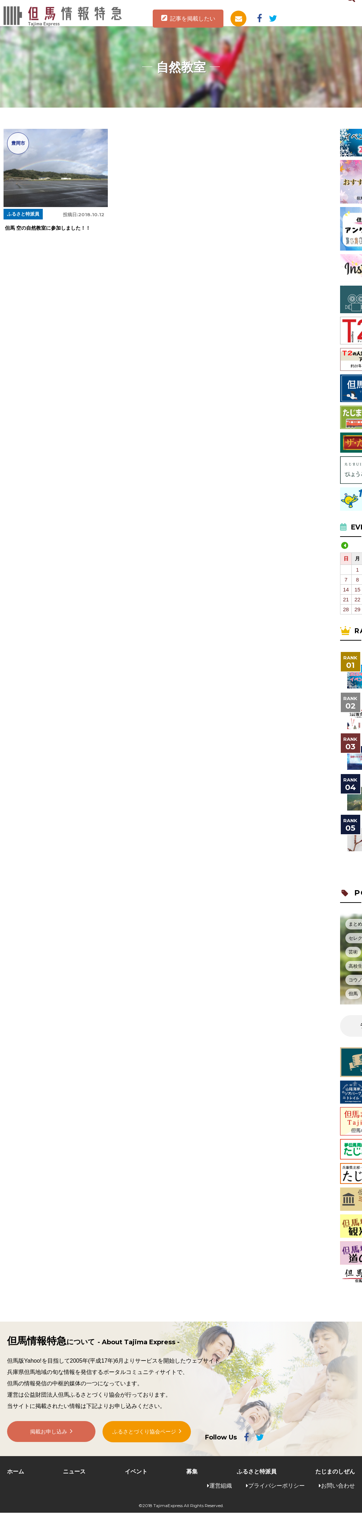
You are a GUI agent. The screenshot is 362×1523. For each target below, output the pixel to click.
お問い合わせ (338, 1486)
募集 (192, 1471)
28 (346, 609)
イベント (136, 1471)
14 (346, 589)
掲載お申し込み (49, 1433)
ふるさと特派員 (256, 1471)
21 (346, 599)
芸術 (353, 952)
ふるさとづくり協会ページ (144, 1433)
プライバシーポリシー (276, 1486)
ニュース (74, 1471)
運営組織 (220, 1486)
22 (358, 599)
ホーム (15, 1471)
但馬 (353, 993)
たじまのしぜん (335, 1471)
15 (358, 589)
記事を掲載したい (192, 19)
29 (358, 609)
